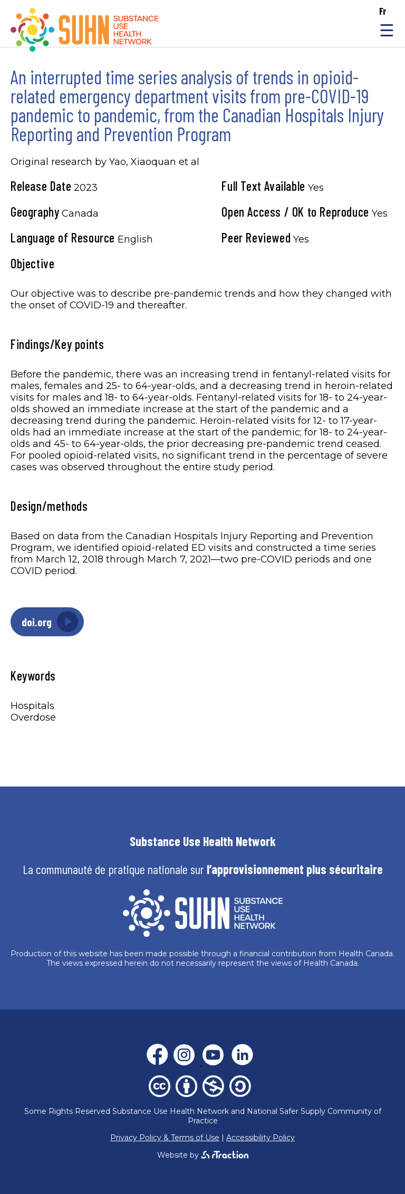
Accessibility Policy (260, 1137)
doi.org (37, 621)
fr (382, 11)
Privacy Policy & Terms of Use (164, 1137)
